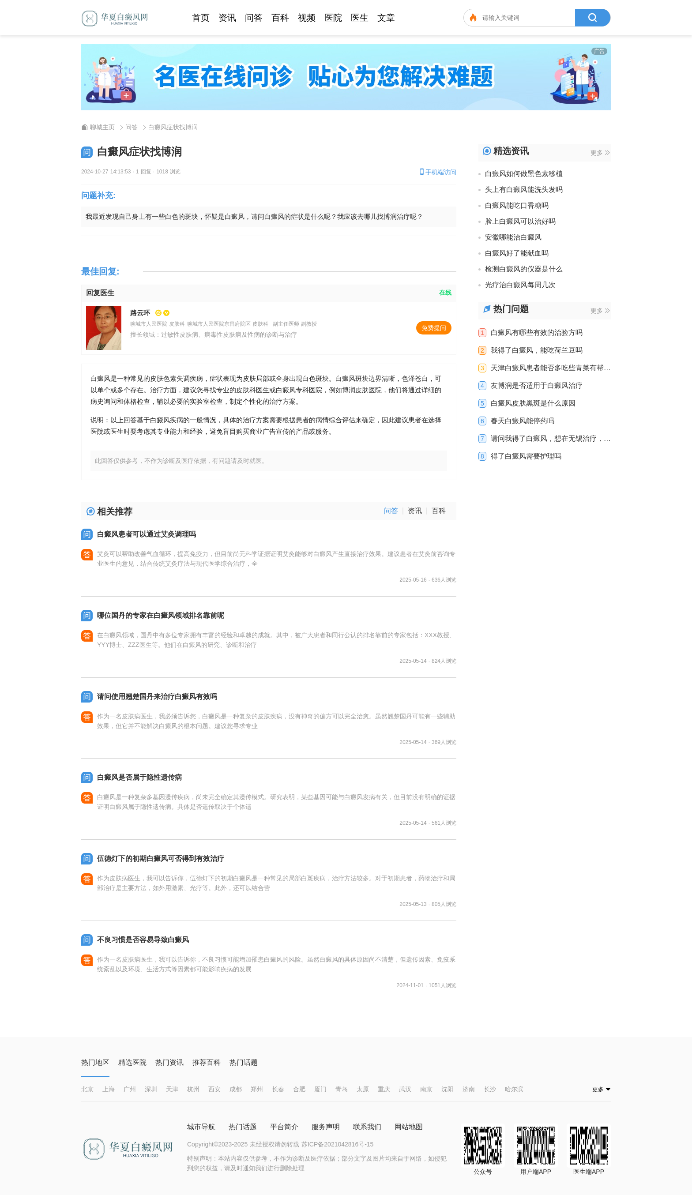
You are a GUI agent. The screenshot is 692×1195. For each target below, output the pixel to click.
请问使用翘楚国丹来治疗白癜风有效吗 (157, 696)
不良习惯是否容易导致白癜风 (143, 939)
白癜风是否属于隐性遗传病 (139, 777)
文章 (386, 17)
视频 (307, 17)
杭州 (193, 1089)
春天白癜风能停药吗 (522, 421)
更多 (600, 152)
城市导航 (201, 1127)
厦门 (320, 1089)
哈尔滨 (514, 1089)
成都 (235, 1089)
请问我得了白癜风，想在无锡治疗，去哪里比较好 (551, 438)
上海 (108, 1089)
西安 (214, 1089)
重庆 (384, 1089)
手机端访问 (437, 171)
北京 (87, 1089)
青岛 (341, 1089)
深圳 (151, 1089)
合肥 (299, 1089)
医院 (333, 17)
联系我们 (367, 1127)
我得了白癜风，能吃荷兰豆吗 (537, 350)
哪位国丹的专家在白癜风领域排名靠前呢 (160, 615)
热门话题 (243, 1127)
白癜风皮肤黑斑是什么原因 (533, 403)
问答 (254, 17)
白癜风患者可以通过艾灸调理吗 (146, 534)
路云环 (140, 312)
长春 (278, 1089)
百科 (280, 17)
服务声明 (326, 1127)
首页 (201, 17)
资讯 (227, 17)
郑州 (257, 1089)
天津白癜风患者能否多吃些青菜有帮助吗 (551, 368)
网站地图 (409, 1127)
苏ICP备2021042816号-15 (337, 1144)
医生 (360, 17)
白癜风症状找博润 (173, 127)
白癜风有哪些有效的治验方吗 (537, 332)
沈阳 (447, 1089)
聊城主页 (102, 127)
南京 (426, 1089)
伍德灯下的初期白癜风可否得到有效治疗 (160, 858)
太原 (363, 1089)
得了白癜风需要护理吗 (526, 456)
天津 (172, 1089)
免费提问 (433, 327)
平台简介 (284, 1127)
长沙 (490, 1089)
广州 (130, 1089)
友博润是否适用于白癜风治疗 (537, 385)
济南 (469, 1089)
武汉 (405, 1089)
